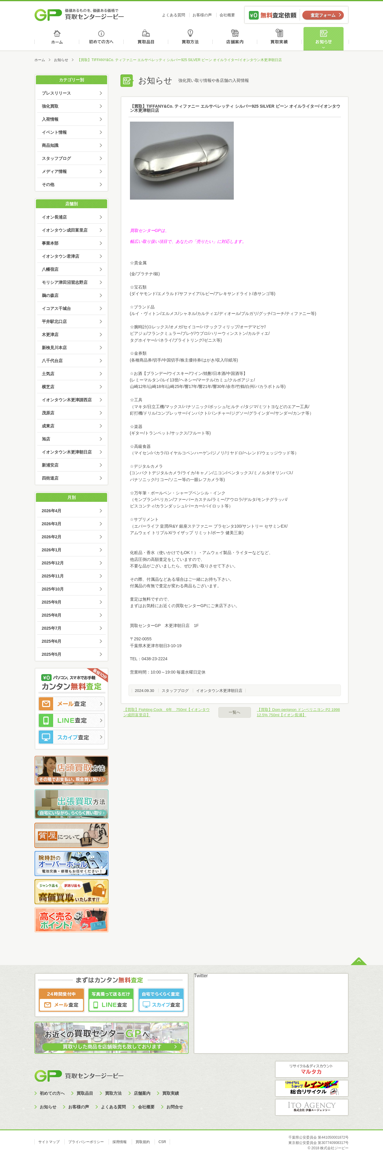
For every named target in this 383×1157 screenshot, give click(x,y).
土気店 (48, 373)
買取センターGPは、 (149, 230)
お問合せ (174, 1107)
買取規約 (143, 1142)
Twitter (201, 975)
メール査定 (71, 703)
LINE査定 (71, 720)
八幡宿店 (50, 269)
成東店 (48, 426)
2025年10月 (53, 589)
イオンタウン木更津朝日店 (219, 690)
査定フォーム (323, 15)
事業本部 (50, 243)
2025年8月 (52, 615)
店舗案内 (236, 38)
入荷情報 (50, 119)
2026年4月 (52, 510)
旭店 (46, 439)
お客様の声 (202, 15)
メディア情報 (54, 171)
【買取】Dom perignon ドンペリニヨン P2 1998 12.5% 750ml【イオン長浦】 (298, 712)
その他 (48, 184)
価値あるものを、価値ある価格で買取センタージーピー (79, 15)
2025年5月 (52, 654)
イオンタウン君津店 (60, 256)
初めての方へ (101, 38)
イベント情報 (54, 132)
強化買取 (50, 106)
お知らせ (326, 38)
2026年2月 (52, 536)
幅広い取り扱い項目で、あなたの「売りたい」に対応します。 (188, 241)
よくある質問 (173, 15)
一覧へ (234, 712)
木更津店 (50, 334)
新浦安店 (50, 465)
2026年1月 (52, 550)
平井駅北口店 (54, 321)
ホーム (56, 38)
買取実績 (280, 38)
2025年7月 (52, 628)
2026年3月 (52, 523)
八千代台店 (52, 360)
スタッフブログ (175, 690)
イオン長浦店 (54, 217)
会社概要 (227, 15)
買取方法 (191, 38)
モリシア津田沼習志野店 (65, 282)
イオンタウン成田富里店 (65, 230)
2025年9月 (52, 602)
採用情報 (119, 1142)
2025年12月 (53, 563)
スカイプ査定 (71, 737)
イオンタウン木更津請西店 (67, 399)
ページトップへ (358, 960)
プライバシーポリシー (86, 1142)
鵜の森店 (50, 295)
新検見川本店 (54, 347)
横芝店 (48, 386)
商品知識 (50, 145)
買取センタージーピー (78, 1076)
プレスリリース (56, 93)
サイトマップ (49, 1142)
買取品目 (146, 38)
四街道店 (50, 478)
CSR (162, 1142)
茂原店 (48, 412)
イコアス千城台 (56, 308)
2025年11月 (53, 576)
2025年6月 (52, 641)
